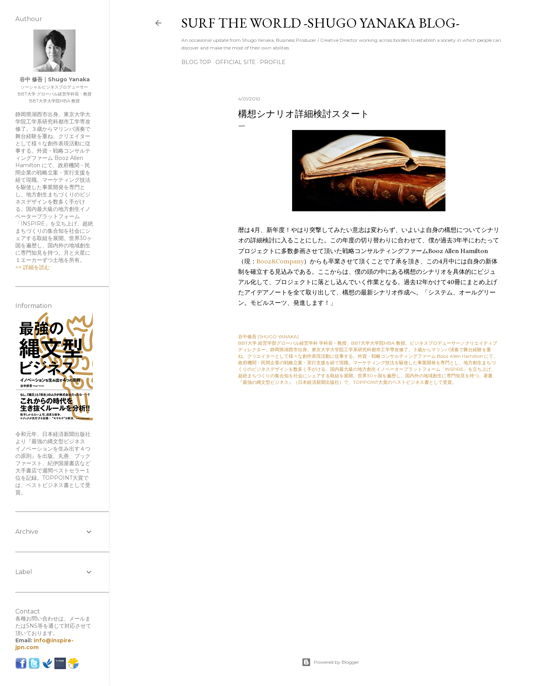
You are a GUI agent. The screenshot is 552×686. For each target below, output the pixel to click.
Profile (273, 62)
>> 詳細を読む (32, 267)
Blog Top (196, 62)
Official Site (235, 62)
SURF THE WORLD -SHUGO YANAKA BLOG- (320, 23)
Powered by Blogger (330, 662)
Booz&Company (280, 261)
